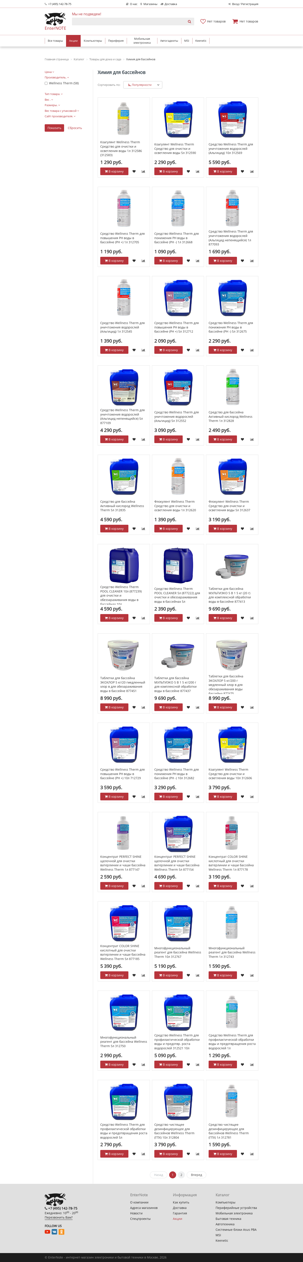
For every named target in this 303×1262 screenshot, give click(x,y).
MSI (218, 1235)
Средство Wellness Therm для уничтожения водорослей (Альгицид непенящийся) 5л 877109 (122, 416)
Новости (136, 1213)
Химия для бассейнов (121, 72)
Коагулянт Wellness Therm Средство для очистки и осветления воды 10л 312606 (230, 773)
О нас (131, 4)
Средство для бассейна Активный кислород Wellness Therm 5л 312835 (122, 505)
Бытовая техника (228, 1219)
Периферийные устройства (236, 1208)
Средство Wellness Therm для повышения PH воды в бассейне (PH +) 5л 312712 (176, 327)
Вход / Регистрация (243, 4)
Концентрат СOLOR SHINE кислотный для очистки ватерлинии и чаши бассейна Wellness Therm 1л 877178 (231, 863)
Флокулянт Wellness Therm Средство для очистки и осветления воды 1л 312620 (175, 505)
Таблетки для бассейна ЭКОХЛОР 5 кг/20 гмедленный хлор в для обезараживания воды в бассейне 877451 (122, 684)
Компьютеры (225, 1202)
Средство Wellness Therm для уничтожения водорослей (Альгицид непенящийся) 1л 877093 (231, 237)
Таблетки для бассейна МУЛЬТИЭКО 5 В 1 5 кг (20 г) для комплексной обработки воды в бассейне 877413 (230, 595)
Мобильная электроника (234, 1213)
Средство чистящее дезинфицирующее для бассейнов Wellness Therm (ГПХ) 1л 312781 (229, 1130)
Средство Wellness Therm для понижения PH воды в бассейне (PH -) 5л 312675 (231, 327)
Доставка (168, 4)
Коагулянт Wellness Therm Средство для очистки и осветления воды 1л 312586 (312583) (121, 148)
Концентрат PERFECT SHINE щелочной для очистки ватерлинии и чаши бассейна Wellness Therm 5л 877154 (176, 863)
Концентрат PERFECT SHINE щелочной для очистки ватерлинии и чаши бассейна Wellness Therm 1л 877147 (122, 863)
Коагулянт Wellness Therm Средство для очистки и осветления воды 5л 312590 (175, 148)
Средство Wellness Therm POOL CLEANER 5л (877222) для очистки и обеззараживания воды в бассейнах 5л (177, 595)
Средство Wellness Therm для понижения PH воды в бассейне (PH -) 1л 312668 (176, 237)
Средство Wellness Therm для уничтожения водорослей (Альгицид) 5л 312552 (176, 416)
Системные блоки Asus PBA (236, 1229)
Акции (177, 1219)
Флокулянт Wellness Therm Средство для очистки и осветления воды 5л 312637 (229, 505)
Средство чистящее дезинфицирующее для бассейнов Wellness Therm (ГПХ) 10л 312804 (174, 1130)
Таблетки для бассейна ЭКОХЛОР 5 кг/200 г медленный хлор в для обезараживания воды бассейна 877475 (226, 684)
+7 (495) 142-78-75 (58, 4)
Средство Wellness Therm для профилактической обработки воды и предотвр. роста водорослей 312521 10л (177, 1041)
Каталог (222, 1194)
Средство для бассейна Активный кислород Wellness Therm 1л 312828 (230, 416)
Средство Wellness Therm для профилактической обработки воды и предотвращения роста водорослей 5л (123, 1130)
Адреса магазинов (144, 1208)
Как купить (181, 1202)
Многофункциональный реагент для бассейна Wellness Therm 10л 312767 (177, 952)
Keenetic (222, 1240)
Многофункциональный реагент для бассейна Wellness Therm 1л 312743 (232, 952)
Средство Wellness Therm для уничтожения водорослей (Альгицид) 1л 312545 (122, 327)
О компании (139, 1202)
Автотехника (225, 1224)
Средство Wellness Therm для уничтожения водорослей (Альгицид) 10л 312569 (231, 148)
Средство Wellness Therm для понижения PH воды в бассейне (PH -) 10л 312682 (176, 773)
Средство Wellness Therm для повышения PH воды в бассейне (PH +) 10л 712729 (122, 773)
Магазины (148, 4)
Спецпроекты (140, 1219)
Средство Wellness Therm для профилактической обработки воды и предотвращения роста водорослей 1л (232, 1041)
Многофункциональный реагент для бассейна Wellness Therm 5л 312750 (123, 1041)
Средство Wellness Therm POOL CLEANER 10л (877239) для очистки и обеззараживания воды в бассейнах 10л (121, 595)
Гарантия (180, 1213)
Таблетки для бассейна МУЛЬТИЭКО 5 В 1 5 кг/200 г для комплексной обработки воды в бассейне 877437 (175, 684)
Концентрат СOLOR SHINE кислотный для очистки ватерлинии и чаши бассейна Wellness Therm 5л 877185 (122, 952)
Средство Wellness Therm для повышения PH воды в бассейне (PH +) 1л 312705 (122, 237)
